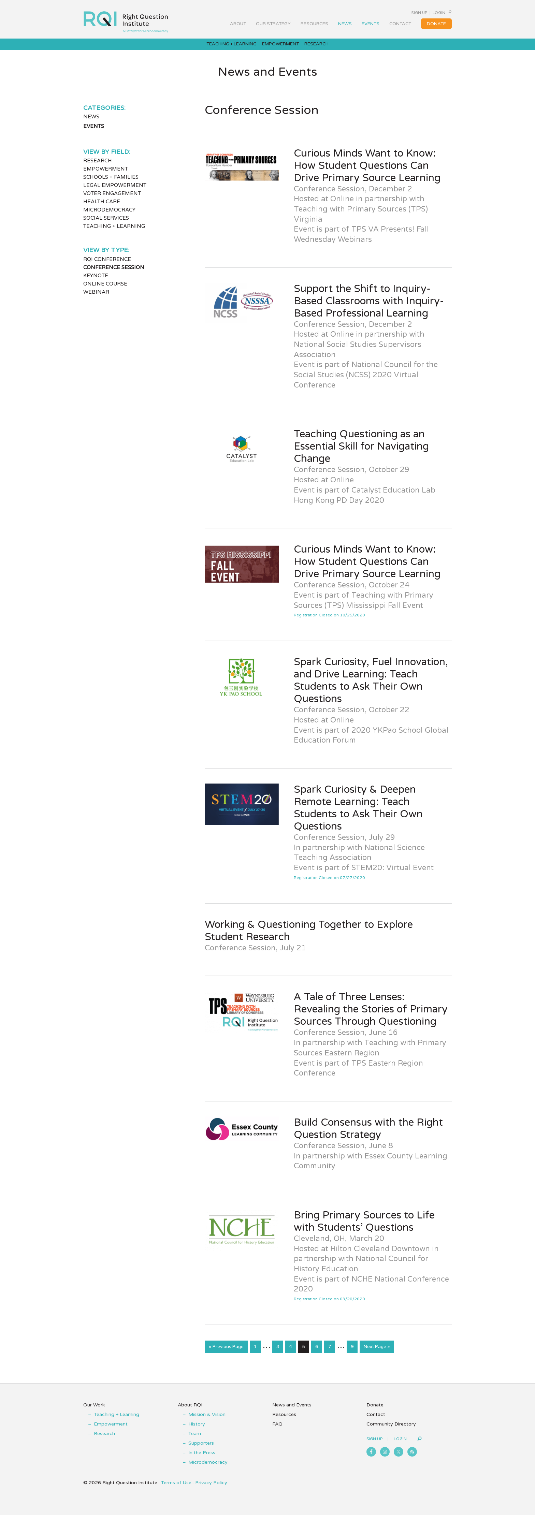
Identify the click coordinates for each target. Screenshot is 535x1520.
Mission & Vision (207, 1419)
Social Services (106, 225)
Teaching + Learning (114, 233)
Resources (284, 1419)
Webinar (96, 299)
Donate (375, 1410)
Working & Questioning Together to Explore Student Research (309, 937)
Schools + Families (111, 184)
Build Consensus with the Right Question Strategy (368, 1135)
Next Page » (376, 1355)
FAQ (277, 1429)
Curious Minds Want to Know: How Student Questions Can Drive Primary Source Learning (367, 172)
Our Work (94, 1410)
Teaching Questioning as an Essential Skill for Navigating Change (361, 453)
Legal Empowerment (114, 192)
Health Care (101, 208)
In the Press (201, 1458)
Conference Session (113, 274)
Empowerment (105, 176)
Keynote (95, 282)
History (196, 1429)
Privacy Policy (211, 1488)
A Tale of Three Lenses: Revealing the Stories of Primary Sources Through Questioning (371, 1016)
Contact (375, 1419)
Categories (103, 114)
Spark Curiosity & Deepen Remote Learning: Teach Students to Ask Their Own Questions (358, 814)
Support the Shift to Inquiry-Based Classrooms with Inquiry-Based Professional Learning (369, 307)
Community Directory (391, 1429)
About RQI (190, 1410)
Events (93, 133)
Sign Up (401, 12)
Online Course (105, 291)
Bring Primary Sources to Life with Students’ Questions (364, 1227)
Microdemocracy (109, 217)
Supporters (201, 1448)
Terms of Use (176, 1488)
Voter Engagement (112, 200)
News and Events (292, 1410)
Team (194, 1439)
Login (429, 12)
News (91, 123)
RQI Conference (107, 266)
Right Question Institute (126, 19)
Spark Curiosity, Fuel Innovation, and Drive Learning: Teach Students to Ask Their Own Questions (371, 687)
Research (97, 167)
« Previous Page (226, 1355)
